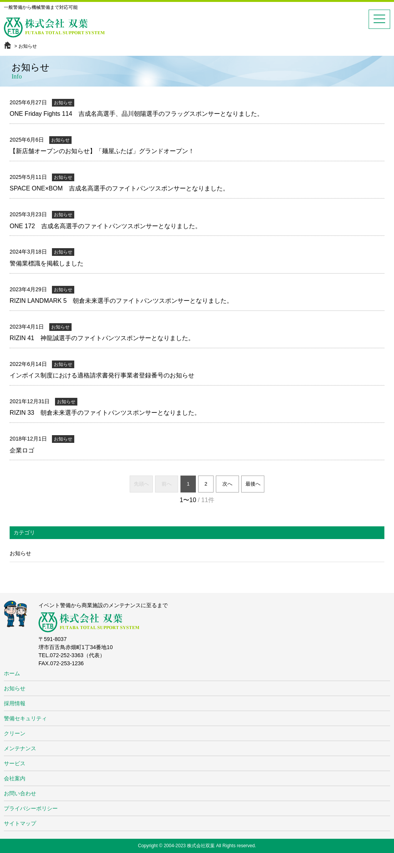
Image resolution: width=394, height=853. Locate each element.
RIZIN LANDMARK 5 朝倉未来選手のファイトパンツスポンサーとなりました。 (121, 300)
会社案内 (14, 778)
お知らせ (20, 553)
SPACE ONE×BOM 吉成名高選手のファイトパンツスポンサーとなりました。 (119, 188)
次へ (227, 484)
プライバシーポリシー (31, 808)
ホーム (12, 673)
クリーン (14, 733)
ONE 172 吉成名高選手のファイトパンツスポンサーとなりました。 (105, 226)
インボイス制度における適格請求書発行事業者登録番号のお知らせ (102, 375)
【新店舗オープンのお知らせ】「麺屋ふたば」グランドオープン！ (102, 151)
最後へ (252, 484)
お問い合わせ (20, 793)
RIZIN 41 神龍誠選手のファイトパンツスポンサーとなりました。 (102, 338)
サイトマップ (20, 823)
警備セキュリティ (25, 718)
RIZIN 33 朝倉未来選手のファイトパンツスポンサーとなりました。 (105, 412)
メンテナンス (20, 748)
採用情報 (14, 703)
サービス (14, 763)
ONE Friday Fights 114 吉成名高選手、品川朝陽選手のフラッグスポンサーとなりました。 (136, 113)
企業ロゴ (22, 450)
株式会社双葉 (201, 845)
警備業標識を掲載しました (46, 263)
